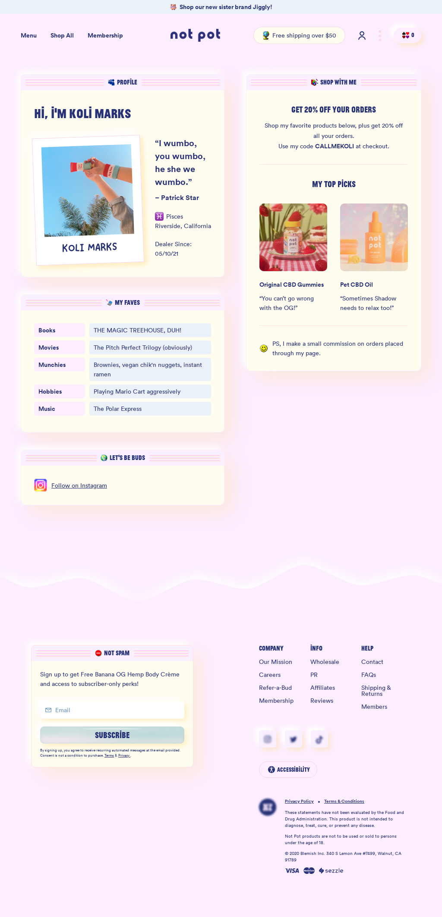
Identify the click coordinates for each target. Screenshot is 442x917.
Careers (270, 675)
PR (314, 675)
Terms (109, 755)
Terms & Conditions (344, 801)
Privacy (124, 755)
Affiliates (322, 688)
